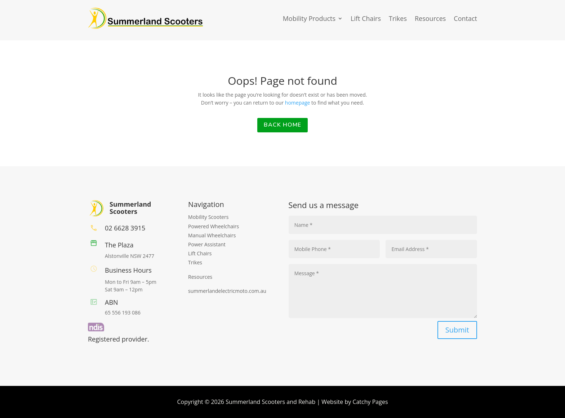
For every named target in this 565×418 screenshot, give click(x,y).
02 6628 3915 (125, 228)
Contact (465, 18)
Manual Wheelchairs (212, 235)
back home (282, 125)
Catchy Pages (370, 402)
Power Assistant (207, 244)
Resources (430, 18)
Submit (457, 330)
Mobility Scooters (208, 217)
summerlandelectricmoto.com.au (227, 290)
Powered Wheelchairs (213, 226)
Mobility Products (309, 18)
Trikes (398, 18)
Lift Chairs (366, 18)
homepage (298, 102)
